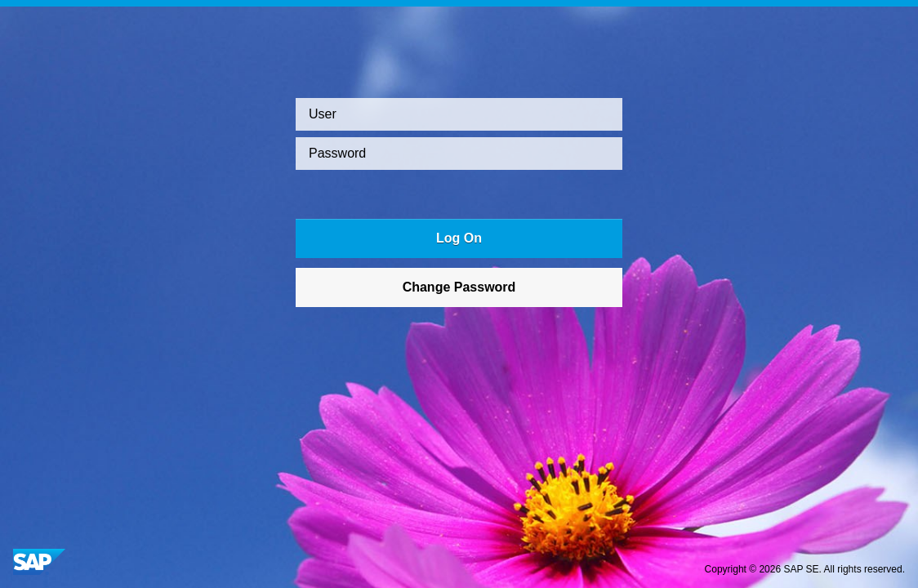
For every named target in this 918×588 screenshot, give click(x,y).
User (322, 114)
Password (337, 153)
